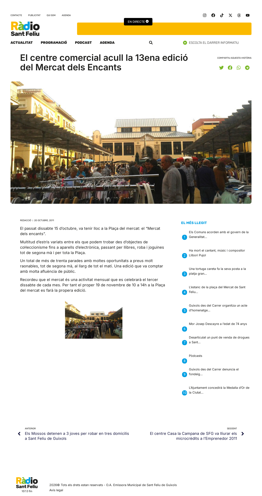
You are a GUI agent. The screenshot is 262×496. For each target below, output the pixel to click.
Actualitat (22, 43)
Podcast (83, 43)
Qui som (51, 15)
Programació (54, 43)
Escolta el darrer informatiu (212, 43)
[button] (151, 42)
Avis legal (56, 490)
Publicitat (34, 15)
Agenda (66, 15)
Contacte (16, 15)
